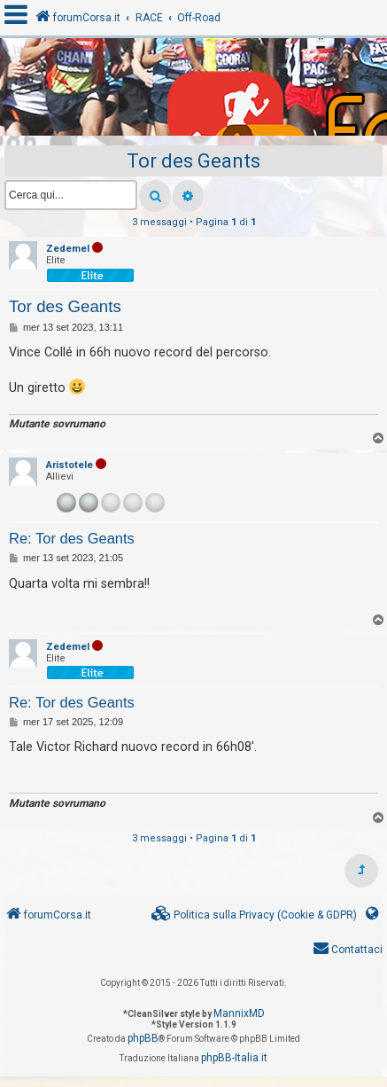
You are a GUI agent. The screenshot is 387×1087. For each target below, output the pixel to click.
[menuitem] (254, 915)
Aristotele (69, 465)
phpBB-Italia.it (234, 1058)
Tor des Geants (193, 161)
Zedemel (67, 248)
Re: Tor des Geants (72, 538)
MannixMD (239, 1013)
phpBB (143, 1038)
